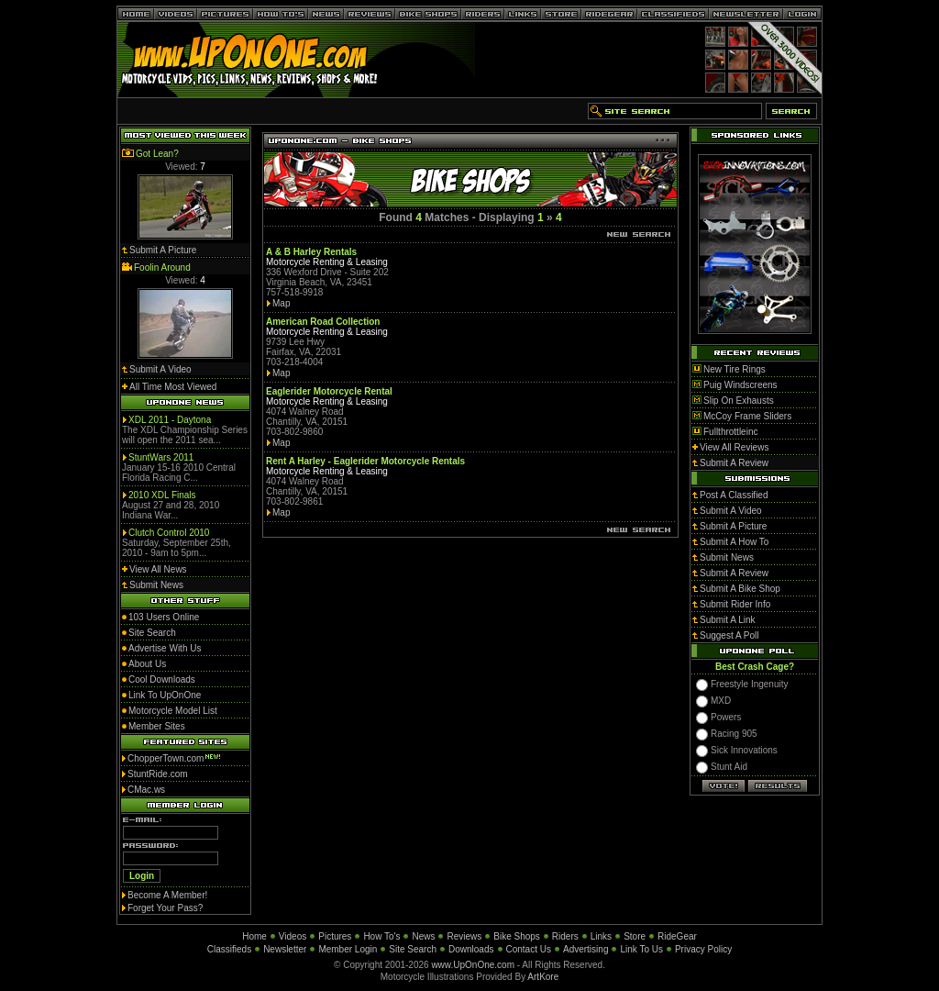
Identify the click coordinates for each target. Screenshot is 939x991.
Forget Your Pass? (165, 908)
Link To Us (641, 949)
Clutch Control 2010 (168, 533)
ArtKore (542, 977)
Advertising (585, 949)
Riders (565, 936)
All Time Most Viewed (172, 387)
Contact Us (528, 949)
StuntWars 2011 (160, 457)
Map (281, 303)
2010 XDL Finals (162, 495)
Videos (292, 936)
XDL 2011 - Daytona (169, 420)
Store (635, 936)
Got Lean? (157, 154)
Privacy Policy (703, 949)
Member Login (347, 949)
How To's (381, 936)
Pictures (334, 936)
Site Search (412, 949)
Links (601, 936)
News (423, 936)
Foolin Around (162, 267)
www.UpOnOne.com (472, 965)
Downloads (470, 949)
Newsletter (284, 949)
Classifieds (229, 949)
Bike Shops (516, 936)
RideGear (677, 936)
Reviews (464, 936)
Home (254, 936)
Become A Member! (167, 895)
